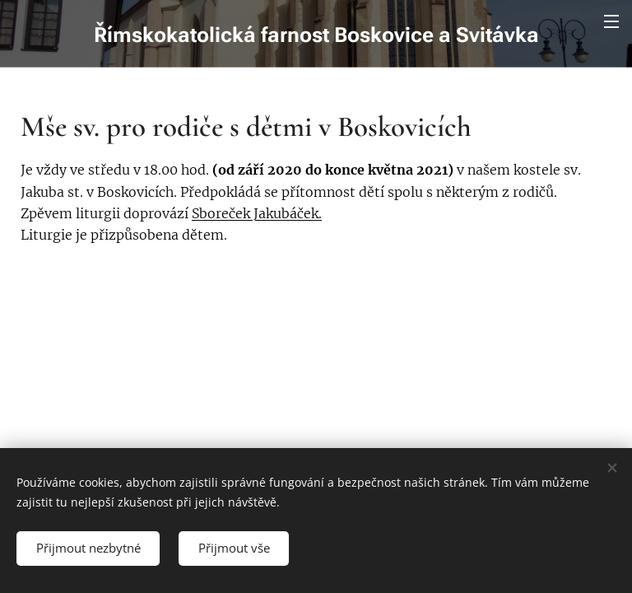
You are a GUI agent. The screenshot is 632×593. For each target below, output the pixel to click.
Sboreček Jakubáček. (257, 213)
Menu (611, 21)
